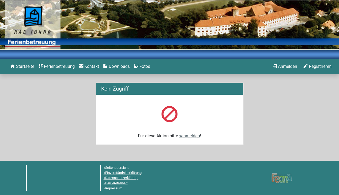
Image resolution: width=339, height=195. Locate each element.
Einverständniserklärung (123, 173)
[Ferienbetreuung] (57, 66)
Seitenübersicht (117, 168)
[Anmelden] (285, 66)
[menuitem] (23, 66)
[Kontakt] (89, 66)
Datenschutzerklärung (122, 178)
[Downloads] (116, 66)
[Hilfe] (142, 66)
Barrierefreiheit (116, 183)
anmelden (190, 135)
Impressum (113, 188)
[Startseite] (23, 66)
